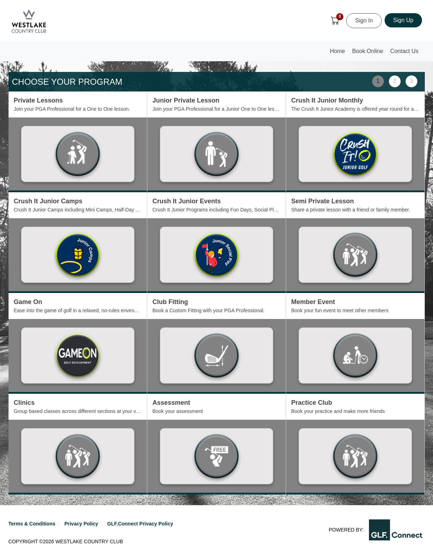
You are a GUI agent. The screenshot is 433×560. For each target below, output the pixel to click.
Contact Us (404, 51)
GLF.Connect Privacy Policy (140, 524)
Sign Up (403, 20)
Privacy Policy (81, 524)
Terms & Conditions (32, 524)
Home (339, 53)
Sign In (364, 20)
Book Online (367, 51)
